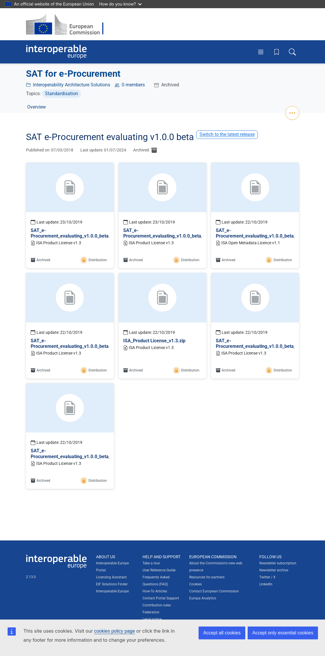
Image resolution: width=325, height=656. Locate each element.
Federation (150, 612)
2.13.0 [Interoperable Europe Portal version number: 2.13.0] (31, 577)
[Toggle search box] (292, 51)
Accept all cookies (222, 632)
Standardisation (61, 93)
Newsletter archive (273, 570)
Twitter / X (267, 577)
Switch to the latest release (227, 134)
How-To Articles (154, 591)
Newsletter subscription (277, 563)
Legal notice (151, 619)
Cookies (195, 584)
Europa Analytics (202, 598)
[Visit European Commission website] (67, 24)
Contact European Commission (214, 591)
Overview (36, 107)
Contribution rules (156, 605)
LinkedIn (265, 584)
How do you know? (120, 3)
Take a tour (151, 563)
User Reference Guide (158, 570)
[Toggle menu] (261, 51)
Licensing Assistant (111, 577)
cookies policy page (114, 631)
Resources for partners (207, 577)
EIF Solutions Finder (112, 584)
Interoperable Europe (112, 591)
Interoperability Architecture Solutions (71, 85)
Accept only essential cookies (282, 632)
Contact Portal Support (160, 598)
